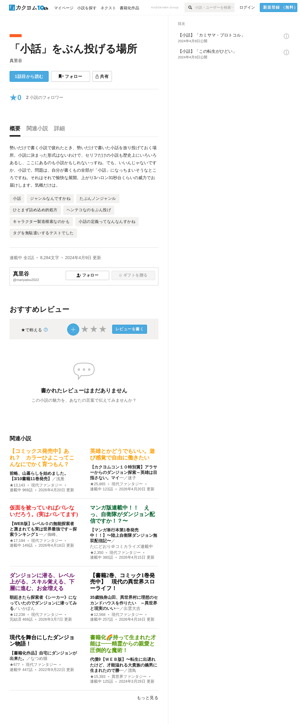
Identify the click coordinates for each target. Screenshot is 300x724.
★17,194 (17, 541)
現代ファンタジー (46, 485)
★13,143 (17, 485)
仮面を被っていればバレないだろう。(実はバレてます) (44, 511)
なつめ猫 (39, 658)
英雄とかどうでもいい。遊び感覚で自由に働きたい (122, 454)
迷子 (132, 477)
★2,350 (97, 553)
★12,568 (98, 615)
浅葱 (60, 478)
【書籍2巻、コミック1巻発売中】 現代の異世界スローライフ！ (122, 581)
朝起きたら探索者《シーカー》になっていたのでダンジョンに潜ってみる (43, 602)
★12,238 (17, 615)
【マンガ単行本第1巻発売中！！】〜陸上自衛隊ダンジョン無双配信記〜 (123, 535)
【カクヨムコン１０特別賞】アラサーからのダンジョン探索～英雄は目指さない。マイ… (123, 472)
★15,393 (98, 677)
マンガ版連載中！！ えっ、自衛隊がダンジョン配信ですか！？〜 (122, 514)
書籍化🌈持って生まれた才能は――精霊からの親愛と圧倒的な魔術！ (123, 643)
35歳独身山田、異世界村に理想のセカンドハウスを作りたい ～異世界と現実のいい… (124, 602)
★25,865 (98, 484)
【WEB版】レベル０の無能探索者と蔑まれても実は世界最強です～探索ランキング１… (43, 529)
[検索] (189, 7)
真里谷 (16, 60)
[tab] (16, 130)
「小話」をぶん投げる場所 (73, 49)
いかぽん (26, 608)
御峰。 (53, 534)
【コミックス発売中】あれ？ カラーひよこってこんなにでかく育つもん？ (42, 457)
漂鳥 (132, 670)
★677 (15, 665)
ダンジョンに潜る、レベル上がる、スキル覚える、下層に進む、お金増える (42, 581)
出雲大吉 (132, 608)
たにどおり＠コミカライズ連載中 (121, 546)
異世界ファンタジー (129, 677)
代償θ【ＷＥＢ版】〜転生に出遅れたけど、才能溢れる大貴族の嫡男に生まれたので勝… (123, 664)
